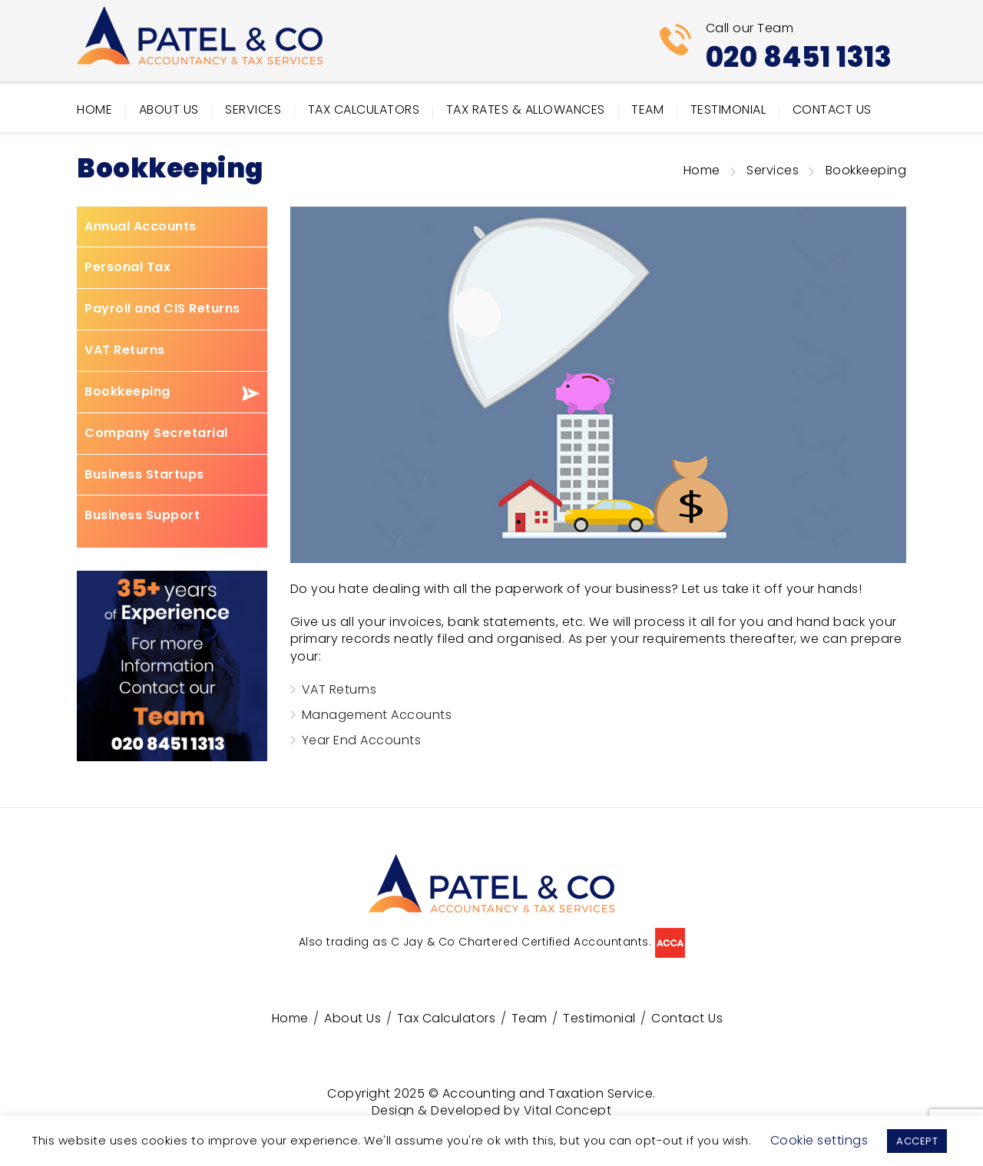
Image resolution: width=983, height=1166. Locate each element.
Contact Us (832, 109)
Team (647, 109)
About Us (169, 109)
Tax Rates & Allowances (525, 109)
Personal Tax (127, 267)
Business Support (142, 515)
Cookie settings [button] (819, 1140)
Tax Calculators (364, 109)
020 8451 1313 (799, 57)
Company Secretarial (156, 433)
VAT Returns (124, 350)
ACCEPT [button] (917, 1141)
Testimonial (728, 109)
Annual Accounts (140, 226)
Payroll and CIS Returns (162, 308)
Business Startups (144, 474)
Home (94, 109)
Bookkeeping (127, 391)
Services (253, 109)
